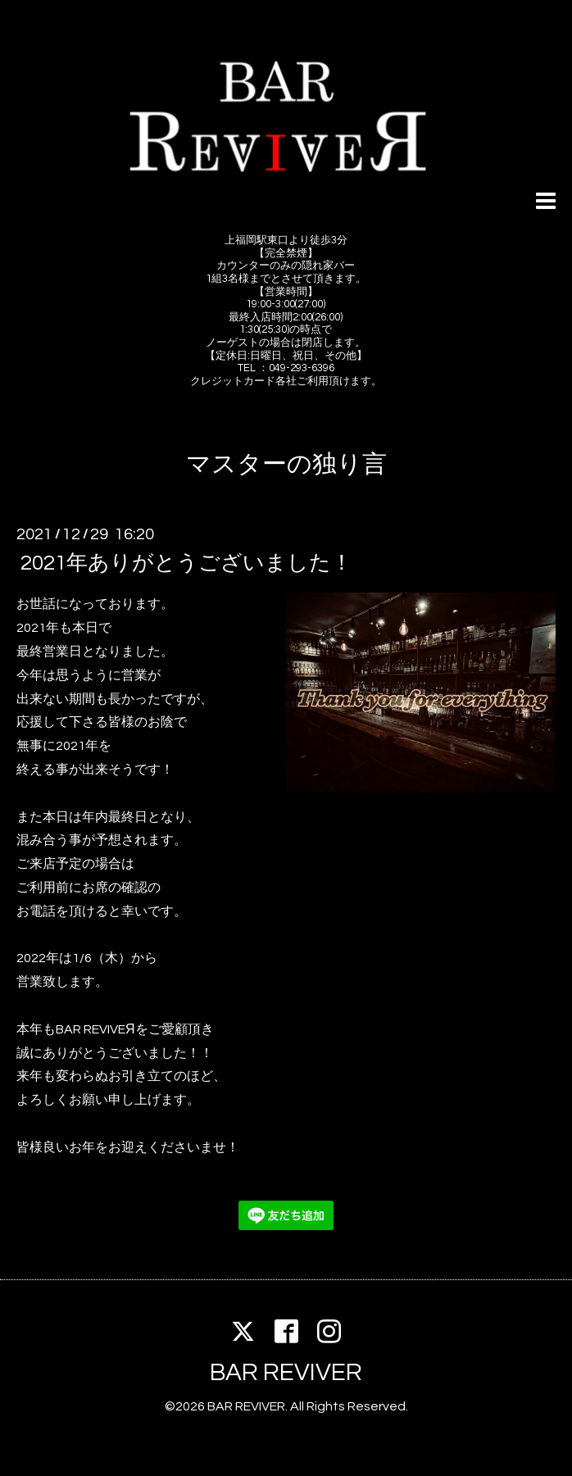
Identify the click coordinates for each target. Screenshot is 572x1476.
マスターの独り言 (286, 464)
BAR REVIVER (286, 1372)
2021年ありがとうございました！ (186, 563)
